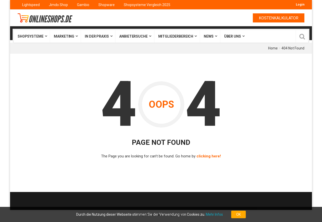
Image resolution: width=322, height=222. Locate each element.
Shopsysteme (30, 36)
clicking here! (208, 156)
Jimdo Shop (58, 5)
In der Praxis (97, 36)
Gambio (83, 5)
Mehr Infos (214, 214)
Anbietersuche (133, 36)
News (208, 36)
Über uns (232, 36)
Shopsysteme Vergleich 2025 (147, 5)
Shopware (106, 5)
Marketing (64, 36)
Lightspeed (31, 5)
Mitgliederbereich (175, 36)
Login (300, 4)
